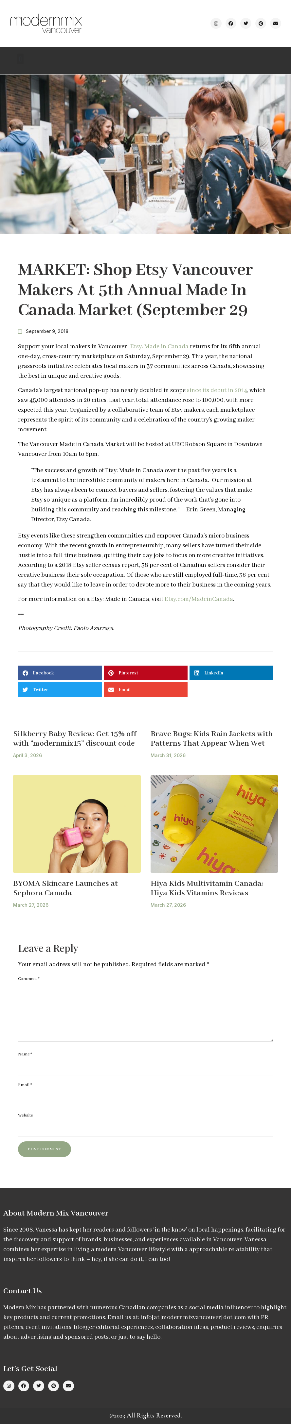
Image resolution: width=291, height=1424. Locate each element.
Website (25, 1115)
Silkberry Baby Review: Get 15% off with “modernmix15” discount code (74, 739)
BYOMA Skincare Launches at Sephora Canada (65, 888)
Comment (29, 979)
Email (25, 1085)
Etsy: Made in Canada (159, 347)
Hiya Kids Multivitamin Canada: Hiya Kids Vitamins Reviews (207, 888)
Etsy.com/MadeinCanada (199, 599)
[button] (20, 59)
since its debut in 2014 (217, 390)
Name (25, 1054)
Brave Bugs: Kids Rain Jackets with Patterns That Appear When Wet (212, 739)
